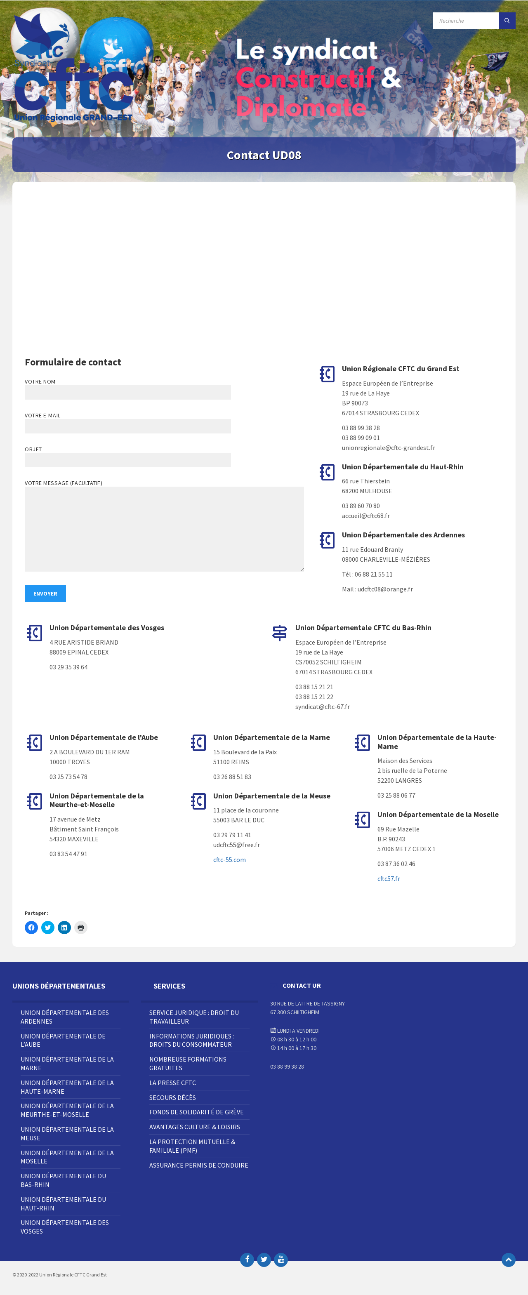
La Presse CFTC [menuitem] (172, 1082)
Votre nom (164, 389)
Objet (164, 456)
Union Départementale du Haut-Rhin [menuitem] (63, 1203)
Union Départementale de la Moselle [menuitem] (67, 1157)
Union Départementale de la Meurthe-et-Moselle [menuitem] (67, 1110)
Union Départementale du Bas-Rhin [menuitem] (63, 1180)
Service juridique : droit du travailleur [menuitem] (194, 1016)
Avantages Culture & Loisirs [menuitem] (194, 1127)
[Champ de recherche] (474, 20)
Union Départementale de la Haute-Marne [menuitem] (67, 1086)
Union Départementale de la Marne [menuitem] (67, 1063)
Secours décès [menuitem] (172, 1097)
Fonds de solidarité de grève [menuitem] (196, 1112)
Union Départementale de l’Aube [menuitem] (63, 1040)
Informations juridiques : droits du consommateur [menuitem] (191, 1040)
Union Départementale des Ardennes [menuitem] (65, 1016)
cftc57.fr (388, 878)
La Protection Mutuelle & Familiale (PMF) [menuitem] (192, 1145)
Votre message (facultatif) (164, 526)
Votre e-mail (128, 421)
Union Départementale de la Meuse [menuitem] (67, 1133)
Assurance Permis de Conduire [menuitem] (198, 1165)
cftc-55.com (229, 859)
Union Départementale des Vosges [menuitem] (65, 1226)
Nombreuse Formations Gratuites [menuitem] (187, 1063)
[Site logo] (74, 121)
